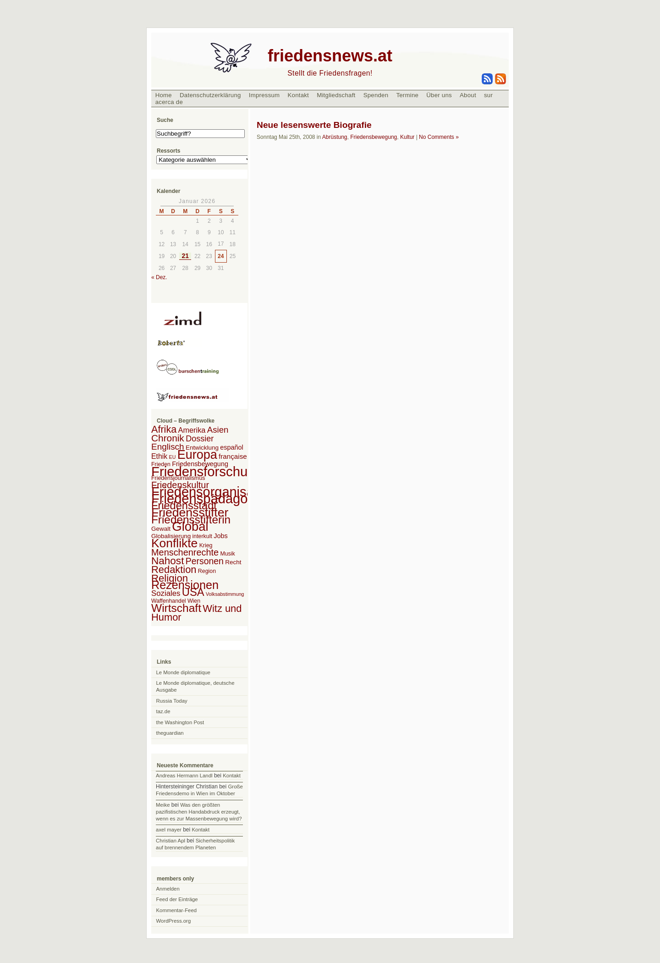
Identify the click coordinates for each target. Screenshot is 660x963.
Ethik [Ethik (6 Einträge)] (159, 456)
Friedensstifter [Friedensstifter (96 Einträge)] (189, 512)
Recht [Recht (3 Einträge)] (233, 562)
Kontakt (298, 95)
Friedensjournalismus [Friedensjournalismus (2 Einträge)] (178, 478)
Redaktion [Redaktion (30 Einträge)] (174, 569)
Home (163, 95)
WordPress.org (173, 921)
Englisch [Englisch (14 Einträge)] (167, 446)
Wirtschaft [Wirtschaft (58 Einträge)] (176, 608)
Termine (407, 95)
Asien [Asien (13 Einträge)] (218, 430)
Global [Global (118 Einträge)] (190, 526)
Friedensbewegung (373, 137)
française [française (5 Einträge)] (233, 456)
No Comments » (439, 137)
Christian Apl (170, 840)
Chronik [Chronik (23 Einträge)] (167, 438)
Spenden (376, 95)
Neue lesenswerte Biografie (314, 125)
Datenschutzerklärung (210, 95)
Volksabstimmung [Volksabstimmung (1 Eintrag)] (225, 594)
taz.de (163, 711)
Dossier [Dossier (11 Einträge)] (200, 438)
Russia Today (171, 701)
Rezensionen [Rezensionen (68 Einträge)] (185, 584)
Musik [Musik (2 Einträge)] (227, 553)
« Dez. (159, 277)
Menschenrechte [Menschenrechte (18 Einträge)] (185, 552)
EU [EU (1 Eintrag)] (172, 457)
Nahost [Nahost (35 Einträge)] (167, 561)
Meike (163, 805)
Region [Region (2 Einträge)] (207, 571)
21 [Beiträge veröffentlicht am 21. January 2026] (185, 256)
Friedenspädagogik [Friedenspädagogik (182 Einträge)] (208, 498)
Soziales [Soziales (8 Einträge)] (165, 593)
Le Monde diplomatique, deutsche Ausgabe (195, 686)
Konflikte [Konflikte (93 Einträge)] (174, 543)
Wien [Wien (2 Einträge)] (193, 601)
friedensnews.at (330, 55)
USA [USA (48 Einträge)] (193, 592)
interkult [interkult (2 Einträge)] (202, 536)
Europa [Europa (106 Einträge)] (197, 455)
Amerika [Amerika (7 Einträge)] (192, 430)
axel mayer (169, 829)
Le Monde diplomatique (183, 672)
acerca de (169, 102)
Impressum (264, 95)
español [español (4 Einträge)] (231, 447)
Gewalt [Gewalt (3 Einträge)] (160, 528)
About (468, 95)
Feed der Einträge (177, 899)
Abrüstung (334, 137)
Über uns (439, 95)
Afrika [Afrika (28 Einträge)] (163, 429)
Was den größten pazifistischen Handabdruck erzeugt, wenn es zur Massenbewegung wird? (199, 811)
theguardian (170, 733)
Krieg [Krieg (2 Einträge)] (206, 545)
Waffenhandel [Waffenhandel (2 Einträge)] (168, 601)
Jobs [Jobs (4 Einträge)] (220, 535)
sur (488, 95)
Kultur (407, 137)
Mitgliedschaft (336, 95)
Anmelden (168, 888)
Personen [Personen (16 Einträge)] (205, 561)
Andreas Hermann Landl (184, 775)
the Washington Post (180, 722)
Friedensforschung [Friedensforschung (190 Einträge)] (207, 471)
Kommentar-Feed (176, 910)
